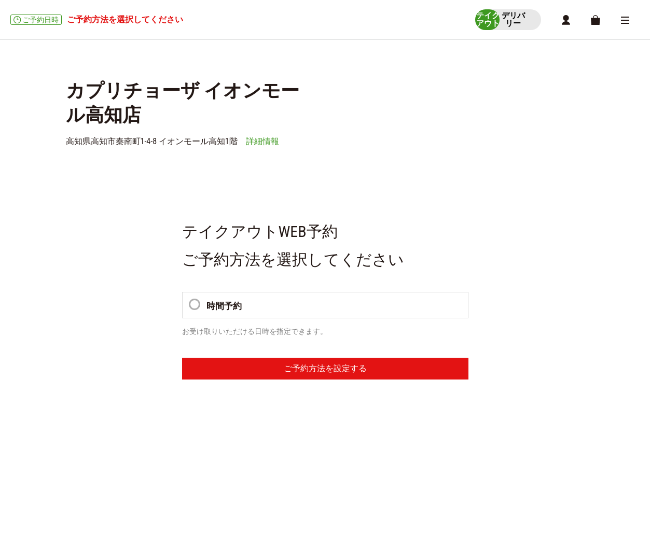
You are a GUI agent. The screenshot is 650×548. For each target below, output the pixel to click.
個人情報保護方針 (283, 487)
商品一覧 (193, 441)
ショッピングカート (94, 441)
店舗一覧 (229, 441)
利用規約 (226, 487)
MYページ (314, 441)
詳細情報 (262, 143)
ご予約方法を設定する (325, 372)
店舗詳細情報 (271, 441)
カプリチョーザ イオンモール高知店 (116, 410)
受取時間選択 (151, 441)
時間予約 (216, 307)
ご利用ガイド (89, 487)
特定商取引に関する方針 (160, 487)
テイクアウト (84, 429)
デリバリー (81, 460)
